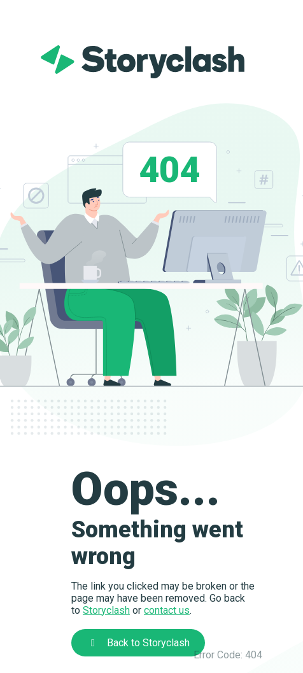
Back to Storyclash (138, 643)
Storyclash (106, 610)
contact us (167, 610)
